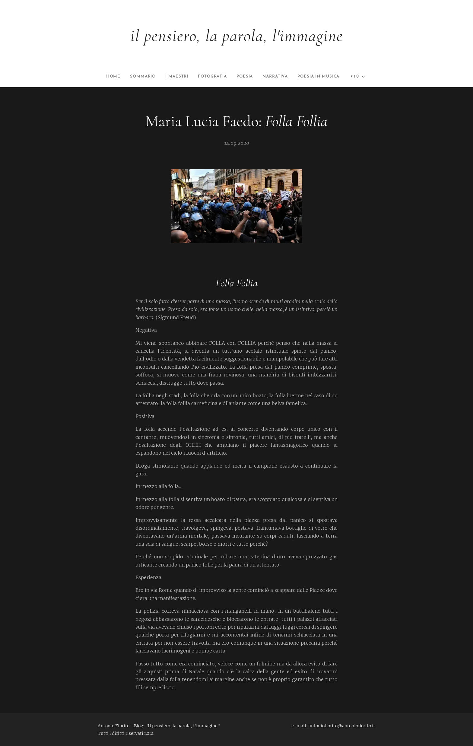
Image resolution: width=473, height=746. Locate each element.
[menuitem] (131, 76)
